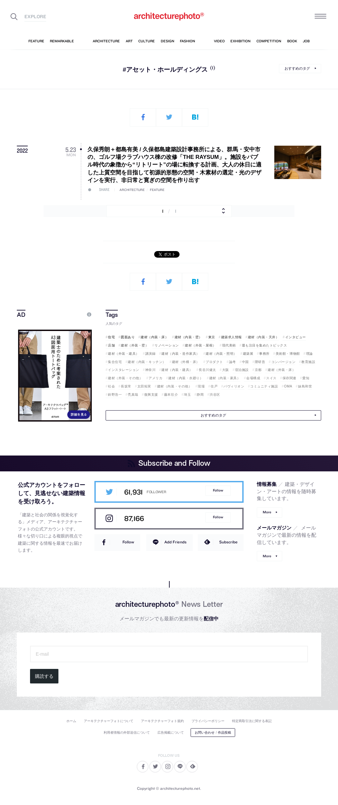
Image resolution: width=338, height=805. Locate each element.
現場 (201, 386)
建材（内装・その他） (174, 386)
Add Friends (175, 541)
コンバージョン (283, 362)
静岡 (200, 394)
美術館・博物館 (288, 353)
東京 (211, 337)
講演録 (150, 353)
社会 (111, 386)
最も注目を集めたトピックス (264, 345)
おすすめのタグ (297, 68)
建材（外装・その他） (125, 378)
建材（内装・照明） (221, 353)
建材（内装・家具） (225, 378)
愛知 (305, 378)
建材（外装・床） (281, 370)
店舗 (111, 345)
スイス (271, 378)
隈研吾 (260, 362)
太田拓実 (144, 386)
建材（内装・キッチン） (147, 362)
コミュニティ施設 (264, 386)
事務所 (264, 353)
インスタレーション (123, 370)
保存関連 (289, 378)
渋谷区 (215, 394)
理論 (309, 353)
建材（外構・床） (186, 362)
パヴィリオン (233, 386)
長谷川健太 (207, 370)
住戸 (214, 386)
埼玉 (187, 394)
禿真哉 (133, 394)
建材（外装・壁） (135, 345)
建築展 (248, 353)
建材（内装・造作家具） (180, 353)
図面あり (128, 337)
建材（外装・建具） (123, 353)
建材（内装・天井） (263, 337)
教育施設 (308, 362)
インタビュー (295, 337)
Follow (218, 490)
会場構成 (253, 378)
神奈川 (150, 370)
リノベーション (166, 345)
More (267, 512)
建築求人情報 (231, 337)
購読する (44, 676)
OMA (288, 386)
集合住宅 (115, 362)
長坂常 (126, 386)
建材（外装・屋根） (200, 345)
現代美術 (229, 345)
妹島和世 (305, 386)
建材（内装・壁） (188, 337)
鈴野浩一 (115, 394)
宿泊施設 (242, 370)
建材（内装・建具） (177, 370)
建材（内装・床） (154, 337)
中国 (245, 362)
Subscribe (228, 541)
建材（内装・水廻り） (185, 378)
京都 (258, 370)
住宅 (111, 337)
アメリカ (155, 378)
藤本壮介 (171, 394)
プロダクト (214, 362)
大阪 (225, 370)
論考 (232, 362)
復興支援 (151, 394)
